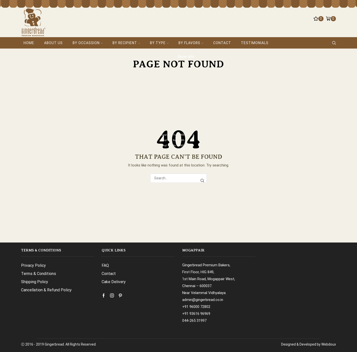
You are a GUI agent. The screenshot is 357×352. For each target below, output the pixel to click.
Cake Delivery (114, 281)
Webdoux (328, 344)
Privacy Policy (33, 265)
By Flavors (190, 43)
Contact (222, 43)
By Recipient (126, 43)
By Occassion (88, 43)
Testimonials (254, 43)
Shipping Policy (34, 281)
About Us (53, 43)
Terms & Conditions (38, 273)
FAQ (105, 265)
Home (29, 43)
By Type (159, 43)
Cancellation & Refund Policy (46, 290)
